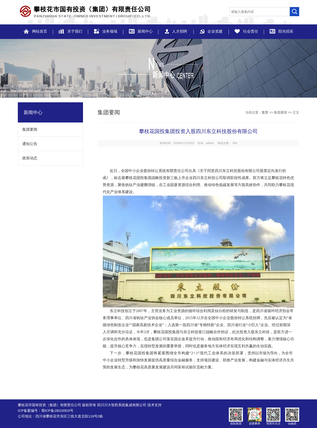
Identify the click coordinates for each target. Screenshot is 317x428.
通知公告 (27, 144)
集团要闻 (27, 129)
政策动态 (27, 158)
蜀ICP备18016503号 (57, 411)
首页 (265, 112)
